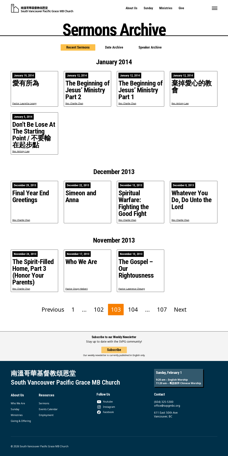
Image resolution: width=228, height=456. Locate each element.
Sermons (44, 403)
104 (133, 309)
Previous (53, 309)
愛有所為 (25, 83)
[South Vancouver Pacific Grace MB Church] (42, 8)
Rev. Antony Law (180, 103)
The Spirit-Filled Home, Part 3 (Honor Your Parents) (33, 272)
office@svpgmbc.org (167, 405)
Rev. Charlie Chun (74, 103)
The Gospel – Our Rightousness (136, 268)
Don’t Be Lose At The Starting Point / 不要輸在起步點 (33, 135)
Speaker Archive (150, 47)
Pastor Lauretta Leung (24, 103)
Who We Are (81, 261)
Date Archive (114, 47)
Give (181, 8)
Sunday (148, 8)
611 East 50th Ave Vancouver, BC (166, 414)
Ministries (165, 8)
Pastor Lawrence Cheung (131, 288)
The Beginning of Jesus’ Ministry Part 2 (87, 90)
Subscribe (114, 353)
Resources (46, 395)
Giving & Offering (21, 421)
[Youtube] (105, 401)
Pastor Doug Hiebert (76, 288)
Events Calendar (48, 409)
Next (180, 309)
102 (99, 309)
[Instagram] (106, 407)
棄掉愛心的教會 (191, 86)
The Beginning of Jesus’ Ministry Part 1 (140, 90)
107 (162, 309)
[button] (214, 8)
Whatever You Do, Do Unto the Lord (191, 200)
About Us (131, 8)
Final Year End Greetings (30, 196)
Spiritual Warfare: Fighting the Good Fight (133, 203)
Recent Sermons (78, 47)
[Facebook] (105, 412)
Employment (46, 415)
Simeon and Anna (80, 196)
